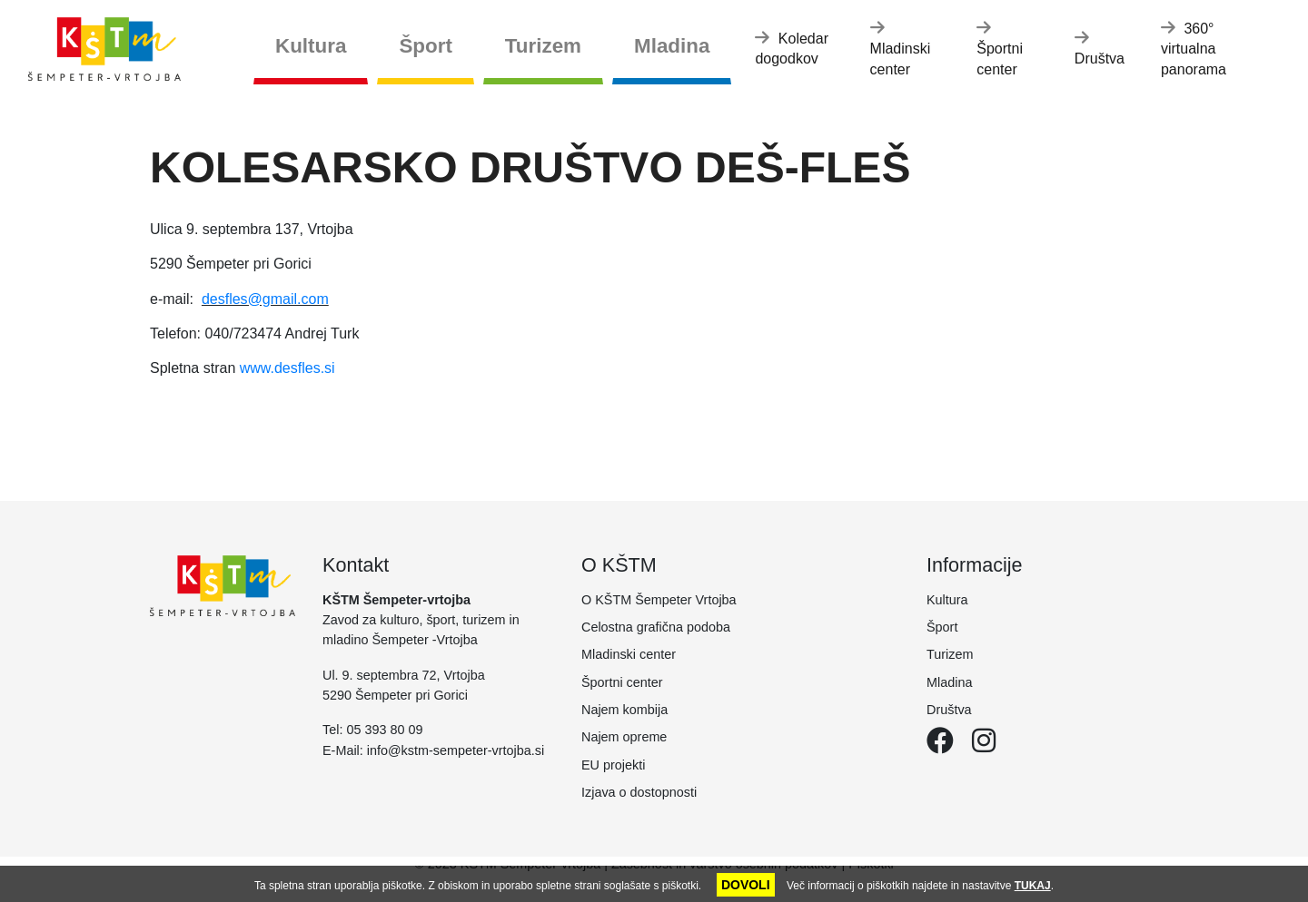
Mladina (671, 45)
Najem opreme (624, 737)
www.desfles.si (287, 368)
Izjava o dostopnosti (639, 792)
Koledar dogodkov (791, 47)
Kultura (310, 45)
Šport (425, 45)
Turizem (543, 45)
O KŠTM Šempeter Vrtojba (659, 600)
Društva (1100, 47)
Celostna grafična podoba (655, 627)
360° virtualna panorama (1193, 48)
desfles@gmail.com (265, 299)
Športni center (999, 48)
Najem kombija (624, 709)
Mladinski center (900, 48)
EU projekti (613, 765)
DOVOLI (745, 884)
